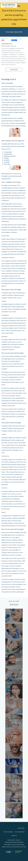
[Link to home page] (11, 5)
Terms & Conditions (8, 832)
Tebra (20, 855)
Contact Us (14, 835)
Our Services (13, 38)
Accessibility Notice (20, 832)
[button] (14, 69)
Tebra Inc (14, 828)
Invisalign (20, 38)
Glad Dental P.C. (4, 38)
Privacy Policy (21, 828)
